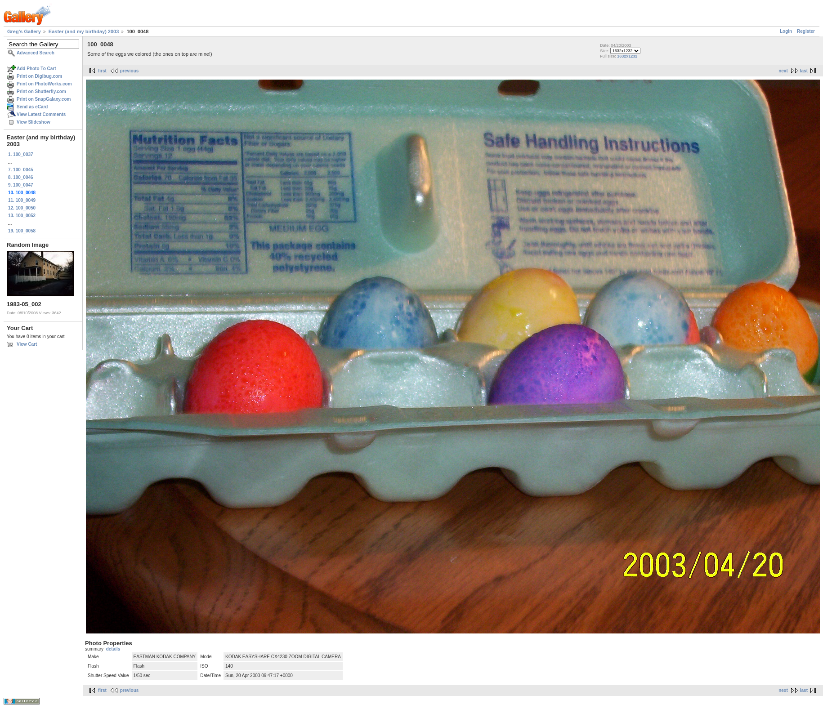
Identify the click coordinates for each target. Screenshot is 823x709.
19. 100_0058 (22, 230)
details (113, 649)
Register (806, 31)
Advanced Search (35, 52)
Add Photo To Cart (36, 68)
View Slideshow (33, 122)
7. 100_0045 (20, 169)
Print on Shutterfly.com (41, 91)
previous (129, 70)
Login (786, 31)
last (804, 70)
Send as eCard (32, 106)
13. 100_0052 (22, 215)
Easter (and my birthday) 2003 (84, 31)
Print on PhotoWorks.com (44, 83)
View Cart (27, 344)
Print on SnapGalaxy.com (44, 99)
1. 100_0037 (20, 154)
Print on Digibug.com (39, 76)
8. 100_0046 (20, 177)
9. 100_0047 (20, 185)
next (783, 70)
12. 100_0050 (22, 207)
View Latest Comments (41, 114)
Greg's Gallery (24, 31)
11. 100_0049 (22, 200)
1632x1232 (627, 56)
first (102, 70)
